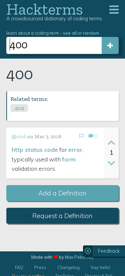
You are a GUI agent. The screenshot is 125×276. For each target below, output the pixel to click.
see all (70, 33)
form (69, 159)
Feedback (109, 251)
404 (19, 108)
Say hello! (100, 267)
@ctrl (19, 136)
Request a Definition (62, 216)
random (91, 33)
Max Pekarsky (79, 257)
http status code (35, 149)
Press (40, 267)
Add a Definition (62, 193)
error (75, 149)
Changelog (68, 267)
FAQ (19, 267)
